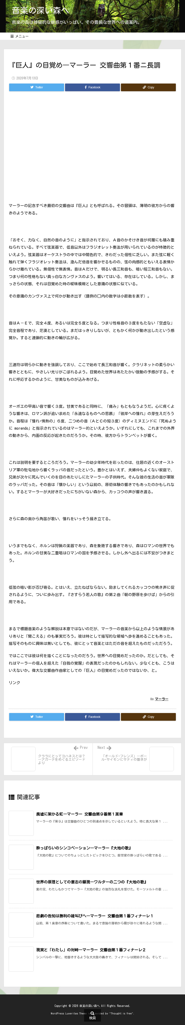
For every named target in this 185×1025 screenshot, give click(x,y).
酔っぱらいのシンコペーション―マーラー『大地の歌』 (84, 848)
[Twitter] (36, 87)
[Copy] (148, 87)
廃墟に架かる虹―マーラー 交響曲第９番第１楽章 (79, 814)
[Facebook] (92, 87)
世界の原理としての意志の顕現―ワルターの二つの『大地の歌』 (92, 882)
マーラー (161, 699)
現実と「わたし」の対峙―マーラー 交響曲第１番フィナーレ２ (91, 950)
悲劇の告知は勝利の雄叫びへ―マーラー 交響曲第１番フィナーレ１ (95, 916)
